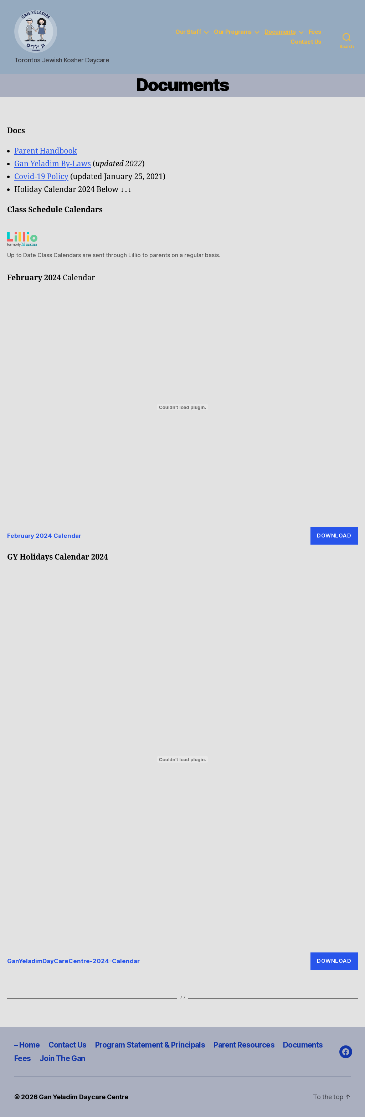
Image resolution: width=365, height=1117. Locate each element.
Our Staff (188, 31)
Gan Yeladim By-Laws (52, 164)
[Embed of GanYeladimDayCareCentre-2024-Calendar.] (182, 759)
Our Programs (233, 31)
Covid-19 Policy (41, 177)
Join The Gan (62, 1058)
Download (334, 535)
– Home (27, 1044)
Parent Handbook (45, 151)
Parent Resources (244, 1044)
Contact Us (306, 41)
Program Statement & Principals (151, 1044)
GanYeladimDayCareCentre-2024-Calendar (73, 961)
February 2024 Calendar (44, 535)
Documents (280, 31)
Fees (315, 31)
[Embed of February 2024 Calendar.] (182, 407)
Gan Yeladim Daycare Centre (83, 1097)
